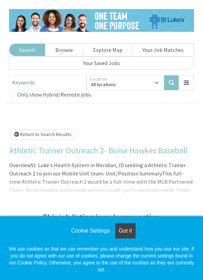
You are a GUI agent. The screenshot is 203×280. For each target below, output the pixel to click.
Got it (125, 231)
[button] (186, 82)
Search (27, 49)
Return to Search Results (43, 134)
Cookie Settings (90, 231)
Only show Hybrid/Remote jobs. (54, 94)
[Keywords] (47, 82)
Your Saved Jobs (101, 63)
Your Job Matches (163, 49)
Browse (64, 49)
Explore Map (107, 49)
